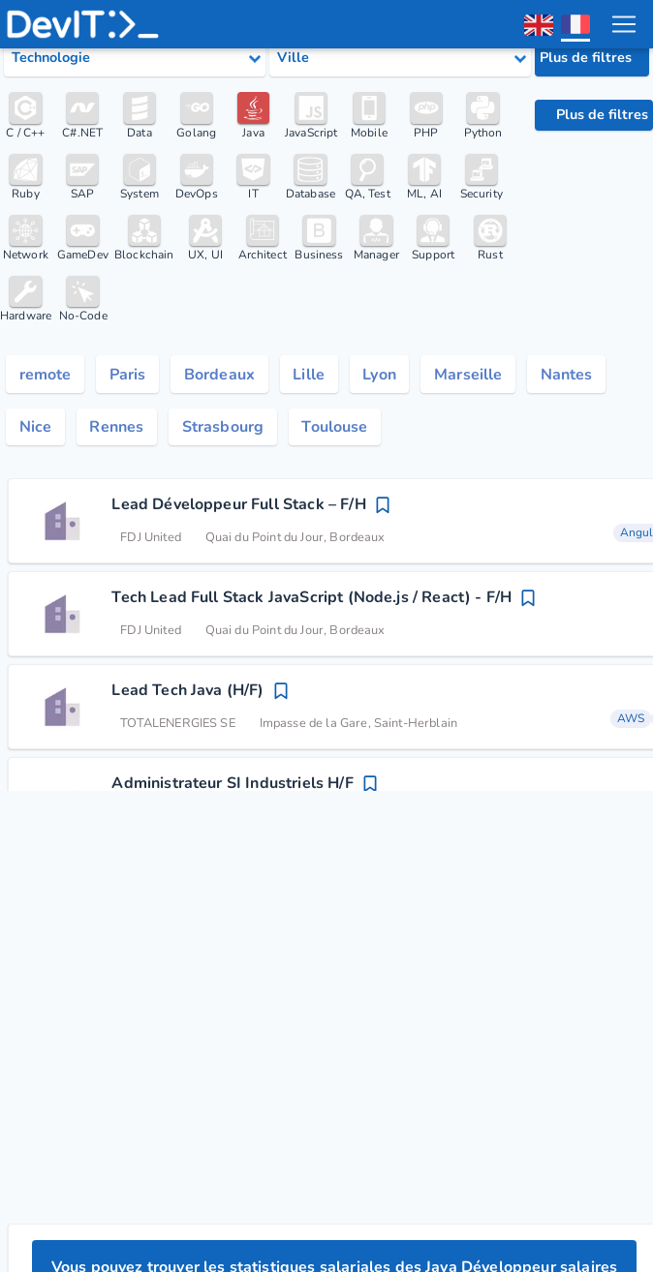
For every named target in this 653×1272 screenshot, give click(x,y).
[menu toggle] (623, 24)
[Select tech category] (134, 58)
